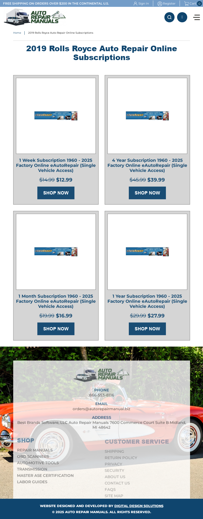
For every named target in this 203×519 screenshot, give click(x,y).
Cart (190, 3)
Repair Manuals (35, 452)
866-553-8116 (182, 17)
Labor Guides (32, 484)
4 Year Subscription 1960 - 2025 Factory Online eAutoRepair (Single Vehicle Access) (147, 166)
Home (17, 33)
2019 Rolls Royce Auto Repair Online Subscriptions (60, 33)
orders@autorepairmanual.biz (101, 411)
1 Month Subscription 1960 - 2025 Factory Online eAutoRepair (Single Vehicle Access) (56, 302)
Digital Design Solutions (138, 506)
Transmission (32, 471)
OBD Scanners (33, 459)
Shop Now (56, 193)
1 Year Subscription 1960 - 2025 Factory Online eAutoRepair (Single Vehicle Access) (147, 302)
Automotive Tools (38, 465)
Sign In (143, 3)
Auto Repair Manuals (86, 512)
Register (169, 3)
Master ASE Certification (45, 478)
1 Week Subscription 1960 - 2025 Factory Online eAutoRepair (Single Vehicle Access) (56, 166)
